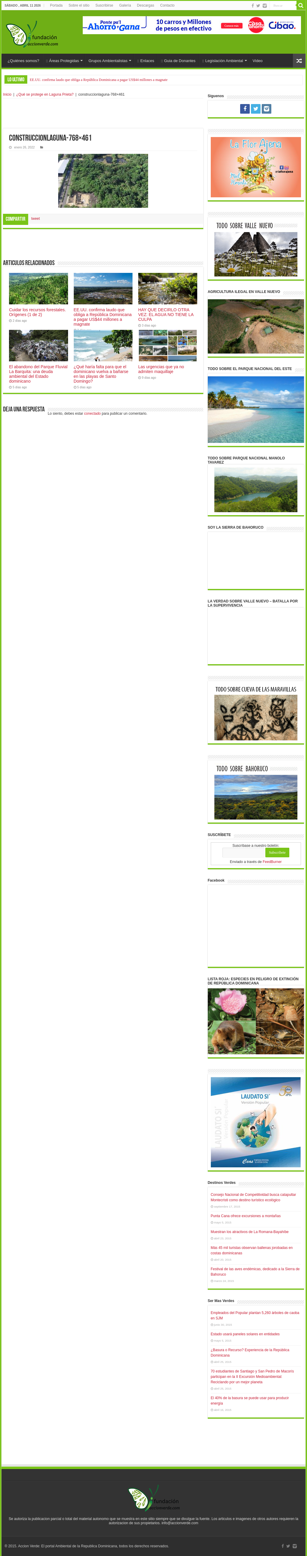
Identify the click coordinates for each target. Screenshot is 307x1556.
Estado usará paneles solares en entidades (245, 1334)
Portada (56, 5)
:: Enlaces (145, 60)
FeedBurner (272, 862)
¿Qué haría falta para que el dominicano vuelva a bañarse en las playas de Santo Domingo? (101, 374)
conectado (92, 413)
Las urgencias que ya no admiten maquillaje (161, 369)
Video (258, 60)
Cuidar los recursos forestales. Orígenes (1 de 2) (37, 312)
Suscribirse (104, 5)
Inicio (7, 94)
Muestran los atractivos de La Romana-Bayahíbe (250, 1232)
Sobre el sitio (79, 5)
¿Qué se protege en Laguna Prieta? (44, 94)
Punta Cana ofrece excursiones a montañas (246, 1216)
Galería (125, 5)
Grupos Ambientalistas (107, 60)
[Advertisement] (103, 113)
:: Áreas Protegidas (62, 60)
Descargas (145, 5)
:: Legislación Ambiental (222, 60)
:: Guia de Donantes (178, 60)
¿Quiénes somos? (23, 60)
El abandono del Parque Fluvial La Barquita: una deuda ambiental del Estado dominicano (38, 374)
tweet (35, 219)
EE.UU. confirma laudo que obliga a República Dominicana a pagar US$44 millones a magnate (99, 80)
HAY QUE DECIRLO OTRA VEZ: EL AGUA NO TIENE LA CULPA (165, 314)
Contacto (167, 5)
